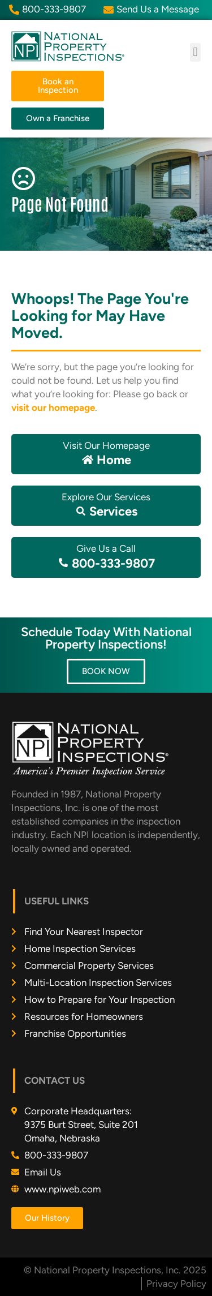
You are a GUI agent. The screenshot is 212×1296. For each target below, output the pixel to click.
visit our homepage (53, 407)
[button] (195, 52)
